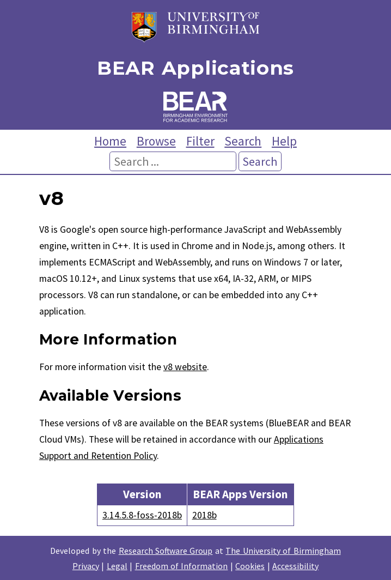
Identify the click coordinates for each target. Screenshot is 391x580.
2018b (204, 515)
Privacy (85, 565)
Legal (117, 565)
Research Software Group (166, 550)
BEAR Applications (195, 68)
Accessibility (295, 565)
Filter (200, 141)
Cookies (250, 565)
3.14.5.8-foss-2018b (142, 515)
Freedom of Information (181, 565)
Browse (156, 141)
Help (284, 141)
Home (110, 141)
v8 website (185, 367)
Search (242, 141)
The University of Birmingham (282, 550)
